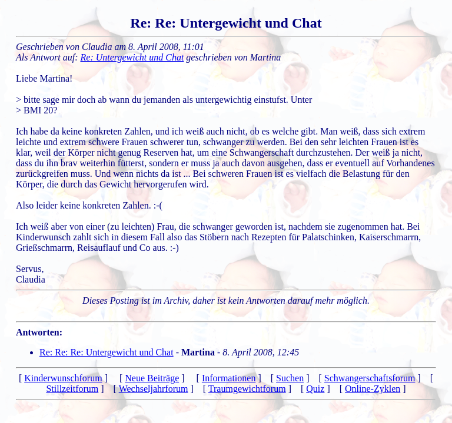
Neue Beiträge (152, 378)
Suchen (290, 378)
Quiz (315, 389)
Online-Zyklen (372, 389)
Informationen (229, 378)
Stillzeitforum (72, 389)
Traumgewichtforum (247, 389)
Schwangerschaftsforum (370, 378)
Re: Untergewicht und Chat (132, 57)
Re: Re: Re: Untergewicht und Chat (106, 352)
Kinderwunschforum (63, 378)
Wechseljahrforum (153, 389)
